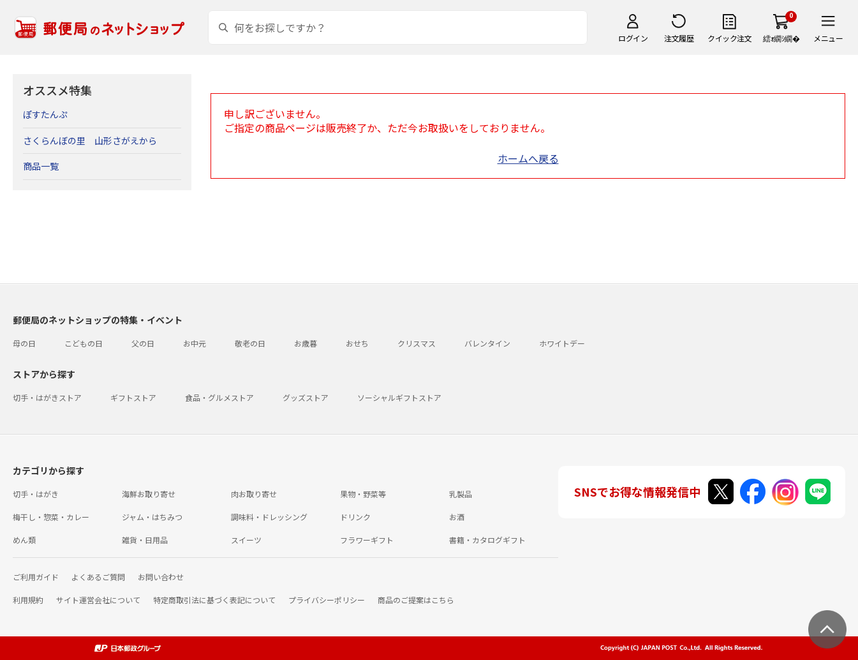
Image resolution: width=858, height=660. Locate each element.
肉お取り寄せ (254, 493)
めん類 (24, 539)
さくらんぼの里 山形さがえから (90, 140)
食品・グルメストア (219, 397)
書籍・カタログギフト (487, 539)
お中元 (194, 343)
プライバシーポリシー (326, 599)
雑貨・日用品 (145, 539)
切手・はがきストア (47, 397)
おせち (357, 343)
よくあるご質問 (98, 576)
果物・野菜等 (363, 493)
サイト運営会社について (98, 599)
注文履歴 (678, 38)
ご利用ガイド (36, 576)
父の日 (142, 343)
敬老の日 (250, 343)
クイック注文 (729, 38)
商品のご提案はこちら (416, 599)
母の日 (24, 343)
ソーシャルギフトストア (399, 397)
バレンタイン (487, 343)
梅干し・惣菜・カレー (51, 516)
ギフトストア (133, 397)
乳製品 (460, 493)
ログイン (632, 38)
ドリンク (355, 516)
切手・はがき (36, 493)
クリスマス (416, 343)
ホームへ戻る (528, 158)
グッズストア (306, 397)
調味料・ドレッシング (269, 516)
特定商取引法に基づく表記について (214, 599)
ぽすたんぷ (45, 114)
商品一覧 (41, 166)
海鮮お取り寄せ (148, 493)
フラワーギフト (367, 539)
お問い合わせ (161, 576)
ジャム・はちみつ (152, 516)
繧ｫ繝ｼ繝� (781, 38)
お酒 (456, 516)
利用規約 (28, 599)
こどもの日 (83, 343)
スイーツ (246, 539)
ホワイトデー (562, 343)
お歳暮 (305, 343)
